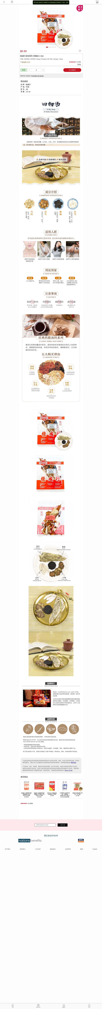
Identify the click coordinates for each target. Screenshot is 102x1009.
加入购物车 (72, 70)
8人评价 (79, 62)
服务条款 (73, 762)
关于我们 (7, 849)
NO (67, 2)
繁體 (81, 849)
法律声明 (68, 849)
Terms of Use (68, 770)
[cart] (97, 2)
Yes (64, 2)
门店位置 (38, 849)
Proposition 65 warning (37, 76)
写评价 (79, 64)
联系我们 (22, 849)
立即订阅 (62, 825)
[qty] (36, 70)
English (95, 849)
